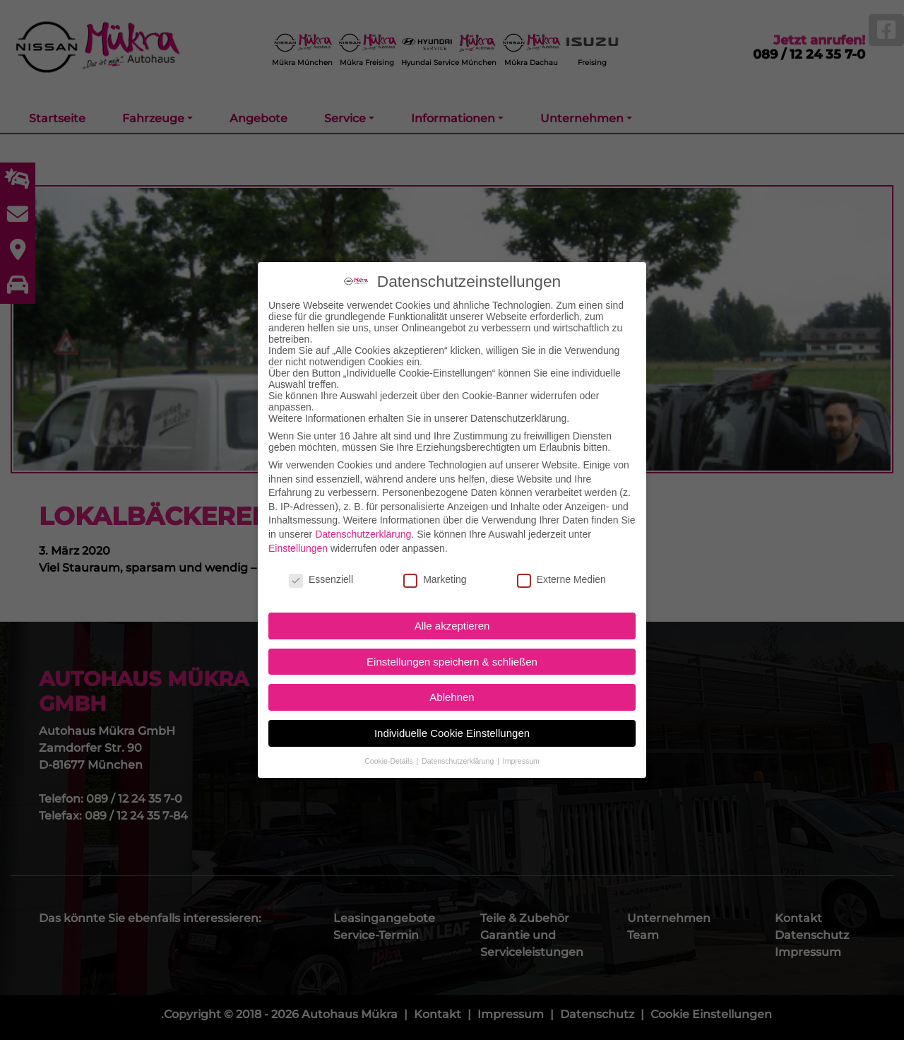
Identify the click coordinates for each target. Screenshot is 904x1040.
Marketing (434, 571)
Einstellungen (298, 539)
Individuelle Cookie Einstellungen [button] (452, 725)
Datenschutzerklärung (363, 525)
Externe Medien (561, 571)
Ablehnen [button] (451, 688)
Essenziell (321, 571)
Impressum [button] (521, 752)
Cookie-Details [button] (389, 752)
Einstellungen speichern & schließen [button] (452, 653)
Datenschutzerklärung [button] (459, 752)
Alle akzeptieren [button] (452, 617)
